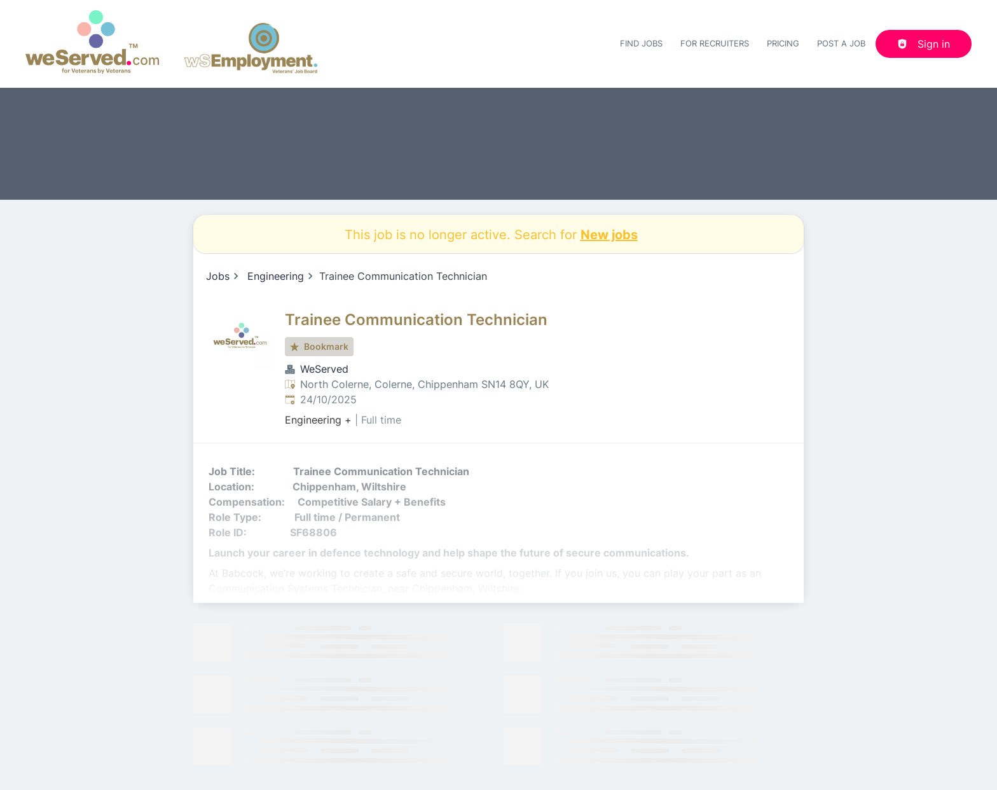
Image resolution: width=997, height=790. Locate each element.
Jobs (218, 276)
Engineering (275, 276)
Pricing (783, 43)
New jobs (609, 234)
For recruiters (714, 43)
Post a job (841, 43)
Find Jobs (641, 43)
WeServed (324, 369)
